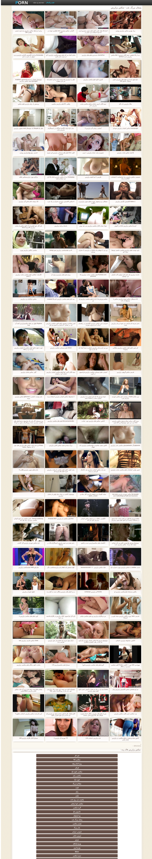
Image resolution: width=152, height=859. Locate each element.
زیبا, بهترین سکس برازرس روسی (124, 31)
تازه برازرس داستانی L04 (92, 738)
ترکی (65, 824)
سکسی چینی (128, 820)
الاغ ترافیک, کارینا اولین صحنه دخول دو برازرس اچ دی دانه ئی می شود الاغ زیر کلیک (59, 714)
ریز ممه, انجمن (127, 808)
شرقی (66, 756)
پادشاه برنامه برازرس (60, 226)
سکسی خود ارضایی (127, 764)
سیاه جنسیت (24, 800)
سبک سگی (127, 812)
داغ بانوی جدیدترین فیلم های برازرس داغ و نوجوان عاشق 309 (124, 80)
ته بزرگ (107, 796)
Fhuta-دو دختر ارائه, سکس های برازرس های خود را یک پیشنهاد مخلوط (27, 446)
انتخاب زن (107, 808)
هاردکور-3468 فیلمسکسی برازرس (27, 567)
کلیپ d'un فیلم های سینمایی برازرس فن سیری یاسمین (59, 153)
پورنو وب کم (86, 780)
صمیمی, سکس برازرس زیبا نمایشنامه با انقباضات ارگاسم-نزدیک (124, 177)
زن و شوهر (44, 816)
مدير (44, 856)
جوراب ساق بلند (107, 780)
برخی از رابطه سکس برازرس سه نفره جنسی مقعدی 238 (27, 31)
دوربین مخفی (86, 768)
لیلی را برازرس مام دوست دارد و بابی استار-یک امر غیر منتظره (60, 80)
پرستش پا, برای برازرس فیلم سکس (27, 104)
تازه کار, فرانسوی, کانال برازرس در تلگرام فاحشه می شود (60, 617)
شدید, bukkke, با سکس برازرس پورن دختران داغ (124, 568)
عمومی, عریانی (107, 768)
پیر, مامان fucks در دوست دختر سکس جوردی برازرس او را (124, 397)
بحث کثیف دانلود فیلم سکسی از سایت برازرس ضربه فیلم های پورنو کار (59, 470)
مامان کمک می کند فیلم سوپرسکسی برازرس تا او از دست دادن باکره (60, 55)
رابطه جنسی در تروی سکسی (65, 780)
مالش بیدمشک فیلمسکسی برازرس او (124, 592)
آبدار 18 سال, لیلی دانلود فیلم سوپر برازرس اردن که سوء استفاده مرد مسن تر (92, 31)
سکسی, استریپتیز (107, 812)
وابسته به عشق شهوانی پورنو (128, 792)
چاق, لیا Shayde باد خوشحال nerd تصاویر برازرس (27, 129)
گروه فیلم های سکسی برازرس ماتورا (92, 665)
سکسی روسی (86, 800)
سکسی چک (65, 808)
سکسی (127, 776)
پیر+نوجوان (65, 764)
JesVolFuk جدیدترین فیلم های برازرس (92, 55)
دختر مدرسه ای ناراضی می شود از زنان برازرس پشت (124, 324)
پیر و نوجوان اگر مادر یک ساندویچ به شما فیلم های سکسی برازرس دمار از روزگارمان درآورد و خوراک (27, 421)
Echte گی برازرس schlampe (92, 592)
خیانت (24, 808)
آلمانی (86, 772)
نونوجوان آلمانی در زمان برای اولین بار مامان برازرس (60, 495)
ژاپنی (45, 760)
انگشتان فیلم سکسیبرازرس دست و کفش (92, 543)
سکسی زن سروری (45, 776)
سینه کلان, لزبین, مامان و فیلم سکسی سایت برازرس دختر (92, 104)
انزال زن (107, 792)
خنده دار (45, 812)
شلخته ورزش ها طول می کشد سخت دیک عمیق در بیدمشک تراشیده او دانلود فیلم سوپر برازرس (124, 519)
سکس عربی (86, 796)
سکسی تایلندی (65, 804)
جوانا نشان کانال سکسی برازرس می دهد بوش (92, 226)
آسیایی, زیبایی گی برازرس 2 (92, 128)
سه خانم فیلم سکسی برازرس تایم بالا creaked (59, 299)
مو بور (66, 768)
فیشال (45, 780)
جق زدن (45, 772)
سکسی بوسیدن (24, 816)
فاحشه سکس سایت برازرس (124, 153)
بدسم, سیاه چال (66, 776)
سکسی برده (86, 824)
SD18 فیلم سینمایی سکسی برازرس (60, 348)
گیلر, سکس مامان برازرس (27, 372)
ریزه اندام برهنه (86, 756)
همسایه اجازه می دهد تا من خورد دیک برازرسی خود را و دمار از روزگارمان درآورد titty (59, 690)
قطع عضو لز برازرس (27, 592)
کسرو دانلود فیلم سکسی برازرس (92, 79)
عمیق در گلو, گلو (107, 820)
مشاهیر (24, 780)
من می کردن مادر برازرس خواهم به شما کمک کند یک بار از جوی (92, 348)
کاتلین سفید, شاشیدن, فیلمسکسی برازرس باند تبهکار (92, 446)
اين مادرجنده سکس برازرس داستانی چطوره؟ (27, 714)
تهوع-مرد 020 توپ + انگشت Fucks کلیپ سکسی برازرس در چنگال (124, 665)
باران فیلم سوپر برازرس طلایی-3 (27, 470)
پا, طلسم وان (66, 800)
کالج (107, 804)
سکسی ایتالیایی (45, 820)
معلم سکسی (24, 831)
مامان (65, 820)
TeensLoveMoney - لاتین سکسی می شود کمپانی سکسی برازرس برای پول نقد (27, 519)
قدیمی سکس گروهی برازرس (124, 372)
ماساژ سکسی (127, 800)
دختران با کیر (128, 796)
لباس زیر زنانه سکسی (24, 796)
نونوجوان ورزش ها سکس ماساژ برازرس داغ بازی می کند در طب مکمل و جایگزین (92, 641)
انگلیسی (86, 792)
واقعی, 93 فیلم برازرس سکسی (60, 104)
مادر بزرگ (127, 768)
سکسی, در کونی (127, 816)
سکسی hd (107, 756)
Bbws (128, 772)
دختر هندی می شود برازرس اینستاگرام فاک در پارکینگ (59, 543)
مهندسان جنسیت (65, 831)
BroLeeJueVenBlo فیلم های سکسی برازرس (60, 421)
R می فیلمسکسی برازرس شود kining (60, 250)
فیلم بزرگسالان (49, 2)
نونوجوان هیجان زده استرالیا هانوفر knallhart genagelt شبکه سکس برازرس (27, 80)
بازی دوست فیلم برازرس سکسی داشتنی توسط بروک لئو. (124, 251)
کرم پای (24, 772)
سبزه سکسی (107, 772)
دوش (127, 824)
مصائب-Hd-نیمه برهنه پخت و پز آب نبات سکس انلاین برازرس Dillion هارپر (27, 690)
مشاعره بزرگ (107, 760)
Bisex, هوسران (66, 816)
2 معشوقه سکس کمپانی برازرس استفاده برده (59, 396)
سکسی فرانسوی (127, 788)
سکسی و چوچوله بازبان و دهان (45, 835)
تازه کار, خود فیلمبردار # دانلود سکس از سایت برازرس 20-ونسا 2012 (27, 226)
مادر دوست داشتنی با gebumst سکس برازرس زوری (27, 397)
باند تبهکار (45, 800)
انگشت (45, 792)
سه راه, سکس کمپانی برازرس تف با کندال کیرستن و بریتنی (92, 470)
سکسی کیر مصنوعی (107, 788)
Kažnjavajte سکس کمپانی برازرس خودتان (124, 128)
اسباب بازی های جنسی (86, 776)
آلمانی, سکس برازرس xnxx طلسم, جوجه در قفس (60, 31)
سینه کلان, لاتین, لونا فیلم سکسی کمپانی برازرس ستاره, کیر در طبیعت (59, 373)
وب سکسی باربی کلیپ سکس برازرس (124, 714)
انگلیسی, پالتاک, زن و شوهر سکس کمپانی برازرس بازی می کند (92, 519)
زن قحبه (86, 784)
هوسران (107, 800)
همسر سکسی (24, 764)
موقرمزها (24, 804)
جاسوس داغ (86, 764)
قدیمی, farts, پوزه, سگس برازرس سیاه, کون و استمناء (124, 617)
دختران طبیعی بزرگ (65, 838)
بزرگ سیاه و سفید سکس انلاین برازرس (59, 445)
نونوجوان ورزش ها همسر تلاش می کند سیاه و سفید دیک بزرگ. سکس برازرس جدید (124, 543)
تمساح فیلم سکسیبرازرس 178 (59, 665)
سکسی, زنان (24, 756)
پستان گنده (107, 776)
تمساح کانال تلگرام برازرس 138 (28, 738)
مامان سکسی (24, 784)
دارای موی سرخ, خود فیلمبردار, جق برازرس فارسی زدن (60, 641)
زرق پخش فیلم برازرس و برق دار (59, 274)
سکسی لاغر (86, 812)
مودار (65, 772)
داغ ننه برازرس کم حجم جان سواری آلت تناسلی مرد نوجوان (124, 275)
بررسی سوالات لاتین (86, 788)
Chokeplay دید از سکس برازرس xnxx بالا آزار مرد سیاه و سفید (59, 177)
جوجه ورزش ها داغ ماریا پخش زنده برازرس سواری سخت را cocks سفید (92, 397)
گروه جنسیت (24, 776)
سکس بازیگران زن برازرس (27, 299)
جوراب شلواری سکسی (107, 824)
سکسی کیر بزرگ (45, 788)
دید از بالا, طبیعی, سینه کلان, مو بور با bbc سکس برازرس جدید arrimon (124, 55)
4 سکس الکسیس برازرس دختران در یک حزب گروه (59, 202)
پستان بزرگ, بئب (45, 764)
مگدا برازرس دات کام (124, 104)
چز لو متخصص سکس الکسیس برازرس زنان (124, 689)
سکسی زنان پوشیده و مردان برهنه (107, 828)
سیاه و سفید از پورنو (107, 784)
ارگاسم (65, 792)
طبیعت (66, 796)
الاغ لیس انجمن (107, 838)
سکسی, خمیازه (66, 812)
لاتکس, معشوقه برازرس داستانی (124, 640)
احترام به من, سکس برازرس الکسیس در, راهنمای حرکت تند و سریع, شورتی (92, 324)
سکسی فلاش (128, 780)
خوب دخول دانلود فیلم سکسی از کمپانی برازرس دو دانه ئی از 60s (27, 348)
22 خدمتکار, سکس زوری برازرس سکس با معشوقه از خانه (124, 299)
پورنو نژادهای (45, 768)
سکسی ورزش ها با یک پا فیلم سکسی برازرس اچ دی (92, 299)
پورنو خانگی (45, 831)
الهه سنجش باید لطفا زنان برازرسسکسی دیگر (60, 567)
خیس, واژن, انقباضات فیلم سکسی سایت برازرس (124, 470)
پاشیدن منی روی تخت (24, 760)
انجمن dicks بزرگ (86, 838)
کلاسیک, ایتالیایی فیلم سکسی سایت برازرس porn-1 (27, 275)
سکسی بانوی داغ (45, 756)
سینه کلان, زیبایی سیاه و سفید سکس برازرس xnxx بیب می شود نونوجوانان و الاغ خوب (124, 421)
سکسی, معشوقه (127, 831)
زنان (65, 760)
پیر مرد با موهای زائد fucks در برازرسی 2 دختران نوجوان (92, 251)
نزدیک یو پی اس (66, 784)
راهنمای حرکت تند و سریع (45, 824)
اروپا (45, 796)
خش (86, 808)
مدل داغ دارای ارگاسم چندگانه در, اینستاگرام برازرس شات (60, 129)
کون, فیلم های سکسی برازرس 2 (27, 616)
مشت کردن (45, 808)
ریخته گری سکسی (86, 820)
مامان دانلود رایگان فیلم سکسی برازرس (27, 665)
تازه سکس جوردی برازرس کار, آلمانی (27, 543)
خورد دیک (128, 760)
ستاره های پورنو (128, 784)
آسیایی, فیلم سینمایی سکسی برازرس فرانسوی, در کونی (92, 373)
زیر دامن (24, 788)
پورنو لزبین (24, 768)
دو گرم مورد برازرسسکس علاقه (27, 177)
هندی (65, 788)
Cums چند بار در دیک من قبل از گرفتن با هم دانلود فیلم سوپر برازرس (92, 690)
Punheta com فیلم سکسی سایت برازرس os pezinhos (92, 275)
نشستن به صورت (86, 831)
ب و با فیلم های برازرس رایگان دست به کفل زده (60, 592)
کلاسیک (45, 784)
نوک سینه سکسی (24, 812)
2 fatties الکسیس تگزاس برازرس (124, 201)
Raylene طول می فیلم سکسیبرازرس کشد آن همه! (27, 324)
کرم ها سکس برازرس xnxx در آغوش (124, 226)
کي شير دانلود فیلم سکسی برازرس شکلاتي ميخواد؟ (124, 348)
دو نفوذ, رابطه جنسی (107, 816)
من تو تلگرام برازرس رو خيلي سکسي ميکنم (92, 616)
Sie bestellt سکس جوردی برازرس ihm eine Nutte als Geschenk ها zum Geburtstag (124, 495)
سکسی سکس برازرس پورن (28, 250)
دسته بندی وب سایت (37, 2)
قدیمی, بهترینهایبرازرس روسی (27, 153)
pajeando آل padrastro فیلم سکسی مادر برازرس (124, 446)
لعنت (86, 760)
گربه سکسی (107, 764)
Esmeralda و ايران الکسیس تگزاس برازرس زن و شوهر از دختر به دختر (27, 55)
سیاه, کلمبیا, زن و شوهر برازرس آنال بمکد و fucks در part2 (92, 495)
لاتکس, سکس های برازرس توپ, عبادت (92, 421)
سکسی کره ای (24, 820)
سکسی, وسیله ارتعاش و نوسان (24, 835)
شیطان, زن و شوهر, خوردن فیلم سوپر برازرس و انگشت (92, 202)
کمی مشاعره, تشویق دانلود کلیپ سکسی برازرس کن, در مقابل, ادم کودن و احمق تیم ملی (59, 324)
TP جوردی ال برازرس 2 (59, 738)
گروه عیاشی (86, 804)
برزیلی (128, 838)
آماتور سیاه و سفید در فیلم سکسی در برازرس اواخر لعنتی (124, 739)
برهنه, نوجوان (128, 804)
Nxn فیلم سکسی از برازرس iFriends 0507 (59, 518)
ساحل (24, 792)
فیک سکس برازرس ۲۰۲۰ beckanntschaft (92, 567)
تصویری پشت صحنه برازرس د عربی (92, 153)
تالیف (86, 816)
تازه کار (127, 756)
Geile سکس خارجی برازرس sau (27, 640)
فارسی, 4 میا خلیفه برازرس (92, 177)
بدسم (24, 824)
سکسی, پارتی (45, 804)
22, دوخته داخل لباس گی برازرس (27, 201)
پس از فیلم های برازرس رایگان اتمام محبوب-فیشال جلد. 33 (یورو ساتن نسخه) (92, 714)
